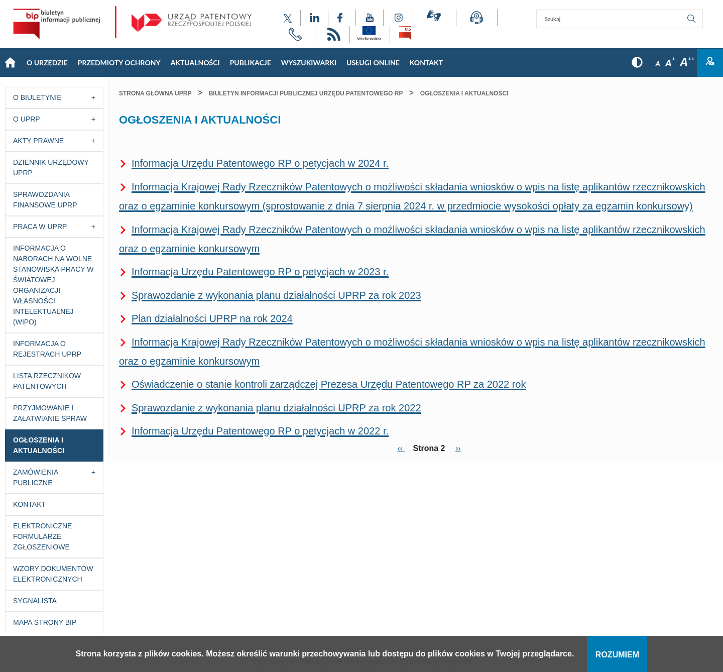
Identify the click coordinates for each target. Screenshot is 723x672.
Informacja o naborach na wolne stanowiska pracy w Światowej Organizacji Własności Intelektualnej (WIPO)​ (53, 285)
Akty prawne (38, 141)
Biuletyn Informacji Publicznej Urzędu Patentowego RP (306, 93)
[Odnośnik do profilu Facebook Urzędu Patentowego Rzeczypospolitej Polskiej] (342, 18)
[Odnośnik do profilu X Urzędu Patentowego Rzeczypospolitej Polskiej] (288, 18)
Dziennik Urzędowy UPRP (51, 167)
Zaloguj (710, 63)
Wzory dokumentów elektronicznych (53, 574)
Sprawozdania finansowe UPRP (45, 199)
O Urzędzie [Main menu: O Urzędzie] (47, 62)
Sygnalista (35, 601)
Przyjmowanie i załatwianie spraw (50, 413)
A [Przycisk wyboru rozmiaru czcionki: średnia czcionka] (670, 63)
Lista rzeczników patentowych (47, 381)
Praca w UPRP (40, 226)
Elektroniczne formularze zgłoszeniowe (42, 536)
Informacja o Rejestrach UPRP (47, 349)
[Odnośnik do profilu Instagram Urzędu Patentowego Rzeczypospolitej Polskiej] (397, 18)
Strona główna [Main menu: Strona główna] (10, 63)
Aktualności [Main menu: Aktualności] (195, 62)
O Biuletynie (37, 97)
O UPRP (26, 119)
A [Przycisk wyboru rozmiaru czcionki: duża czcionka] (687, 62)
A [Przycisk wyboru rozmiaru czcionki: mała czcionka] (657, 64)
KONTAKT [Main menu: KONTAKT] (426, 62)
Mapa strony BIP (44, 622)
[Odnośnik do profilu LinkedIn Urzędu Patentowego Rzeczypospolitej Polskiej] (314, 18)
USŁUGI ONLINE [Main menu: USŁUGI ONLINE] (373, 62)
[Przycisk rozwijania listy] (96, 97)
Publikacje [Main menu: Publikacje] (250, 62)
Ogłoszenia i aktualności (38, 445)
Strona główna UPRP (155, 93)
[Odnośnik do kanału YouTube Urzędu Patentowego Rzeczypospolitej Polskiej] (370, 18)
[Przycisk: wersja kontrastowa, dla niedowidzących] (637, 62)
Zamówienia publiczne (35, 477)
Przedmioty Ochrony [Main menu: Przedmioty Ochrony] (119, 62)
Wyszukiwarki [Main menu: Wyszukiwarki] (308, 62)
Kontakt (29, 504)
